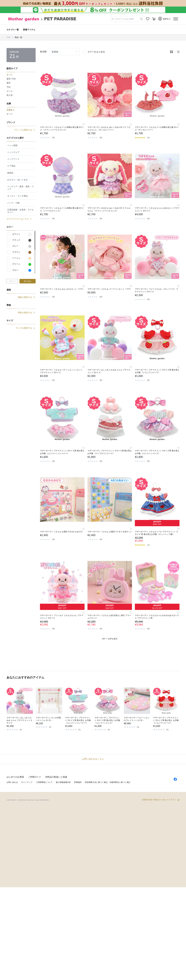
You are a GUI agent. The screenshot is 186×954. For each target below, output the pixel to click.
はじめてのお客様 (15, 777)
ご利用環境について (44, 782)
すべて (10, 114)
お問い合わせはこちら (93, 759)
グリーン (21, 264)
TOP (8, 37)
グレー (21, 246)
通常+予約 (11, 79)
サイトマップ (26, 782)
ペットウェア (13, 152)
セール (10, 91)
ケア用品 (11, 166)
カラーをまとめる (96, 52)
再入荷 (10, 95)
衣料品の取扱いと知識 (56, 777)
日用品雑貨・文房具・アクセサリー (20, 211)
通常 (9, 83)
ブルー (21, 270)
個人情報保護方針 (63, 782)
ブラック (21, 240)
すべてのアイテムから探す (122, 19)
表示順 (43, 51)
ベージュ (21, 258)
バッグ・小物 (13, 203)
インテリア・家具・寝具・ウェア (20, 187)
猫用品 (10, 173)
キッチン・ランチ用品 (17, 196)
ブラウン (21, 252)
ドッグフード (13, 159)
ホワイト (21, 234)
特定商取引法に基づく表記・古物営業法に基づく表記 (107, 782)
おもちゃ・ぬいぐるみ (17, 179)
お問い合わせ (12, 782)
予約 (9, 87)
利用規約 (78, 782)
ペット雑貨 (12, 145)
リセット (12, 281)
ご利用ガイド (34, 777)
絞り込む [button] (27, 281)
